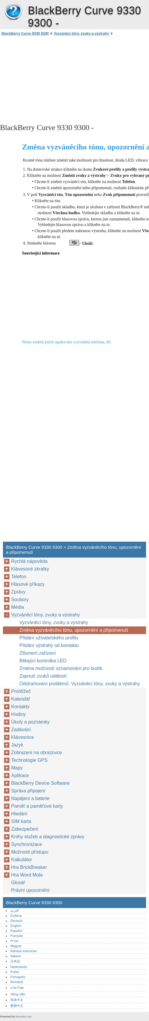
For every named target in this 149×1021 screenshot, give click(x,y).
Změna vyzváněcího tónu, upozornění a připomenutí (73, 630)
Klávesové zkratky (30, 568)
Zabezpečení (24, 829)
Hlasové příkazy (28, 584)
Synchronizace (26, 844)
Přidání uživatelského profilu (48, 637)
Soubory (20, 599)
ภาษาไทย (17, 988)
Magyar (15, 946)
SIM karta (21, 821)
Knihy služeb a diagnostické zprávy (47, 836)
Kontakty (20, 706)
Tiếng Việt (17, 994)
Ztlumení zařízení (37, 653)
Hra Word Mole (27, 874)
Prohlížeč (21, 691)
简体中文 (16, 1000)
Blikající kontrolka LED (42, 660)
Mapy (17, 767)
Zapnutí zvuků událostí (43, 676)
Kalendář (20, 698)
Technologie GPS (29, 760)
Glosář (18, 882)
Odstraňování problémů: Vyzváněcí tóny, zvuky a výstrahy (79, 683)
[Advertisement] (52, 79)
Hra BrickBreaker (29, 867)
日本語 (15, 961)
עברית (14, 940)
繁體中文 (16, 1005)
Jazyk (17, 744)
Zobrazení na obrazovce (36, 752)
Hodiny (18, 714)
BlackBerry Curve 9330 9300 (13, 12)
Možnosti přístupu (29, 851)
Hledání (19, 813)
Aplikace (20, 775)
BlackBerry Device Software (40, 783)
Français (16, 935)
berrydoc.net (23, 1016)
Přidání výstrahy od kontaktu (49, 645)
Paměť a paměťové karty (37, 806)
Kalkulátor (21, 859)
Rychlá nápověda (29, 561)
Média (17, 607)
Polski (14, 972)
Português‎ (17, 977)
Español (16, 930)
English (15, 925)
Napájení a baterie (30, 798)
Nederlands (18, 967)
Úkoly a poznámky (30, 721)
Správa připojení (28, 790)
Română (16, 982)
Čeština (15, 915)
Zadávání (21, 729)
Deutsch (16, 920)
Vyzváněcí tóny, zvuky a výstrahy (81, 33)
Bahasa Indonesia (23, 951)
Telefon (18, 576)
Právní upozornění (30, 890)
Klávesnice (22, 737)
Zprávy (18, 591)
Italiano (15, 956)
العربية (14, 910)
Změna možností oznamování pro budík (60, 668)
